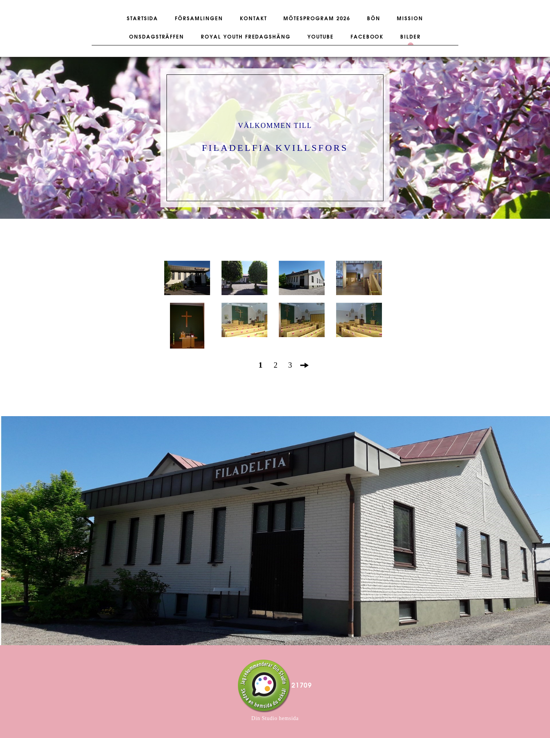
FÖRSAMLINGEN (199, 18)
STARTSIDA (143, 18)
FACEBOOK (367, 37)
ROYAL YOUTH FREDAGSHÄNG (246, 37)
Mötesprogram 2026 (316, 18)
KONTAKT (253, 18)
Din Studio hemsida (275, 718)
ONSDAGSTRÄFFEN (156, 37)
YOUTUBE (320, 37)
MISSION (410, 18)
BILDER (410, 37)
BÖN (373, 18)
